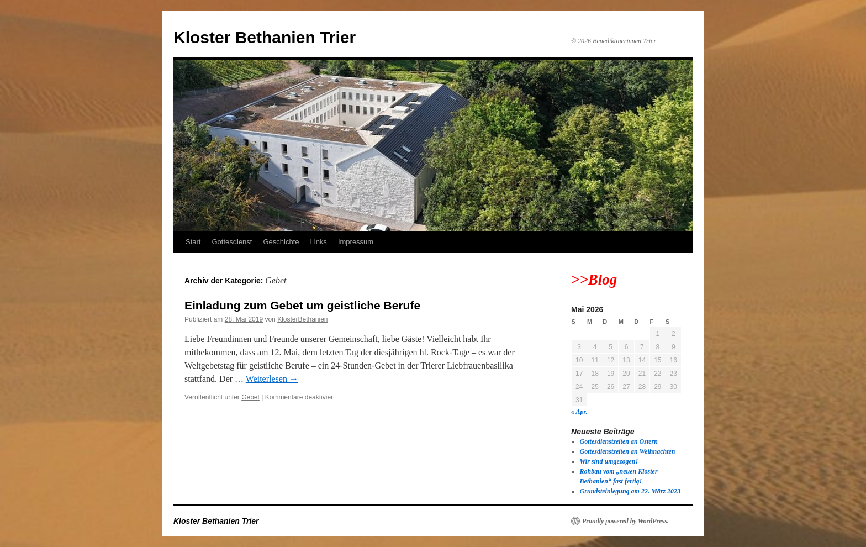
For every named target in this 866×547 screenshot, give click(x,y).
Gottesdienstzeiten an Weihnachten (627, 451)
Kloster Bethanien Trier (264, 37)
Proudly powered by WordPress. (625, 521)
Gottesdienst (232, 242)
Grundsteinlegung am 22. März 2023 (630, 491)
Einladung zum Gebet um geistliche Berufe (302, 305)
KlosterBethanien (302, 319)
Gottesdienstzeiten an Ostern (619, 441)
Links (318, 242)
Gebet (250, 397)
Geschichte (281, 242)
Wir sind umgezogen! (609, 461)
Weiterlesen (272, 378)
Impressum (355, 242)
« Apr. (579, 411)
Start (193, 242)
